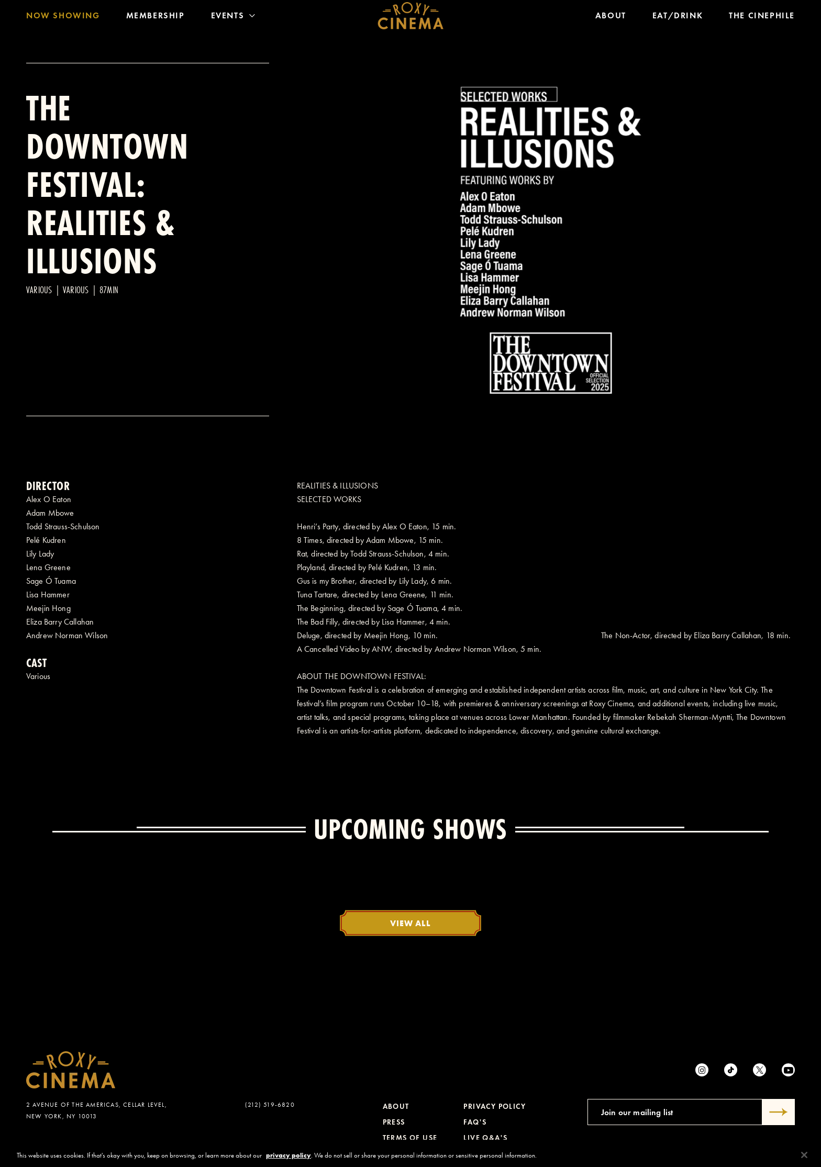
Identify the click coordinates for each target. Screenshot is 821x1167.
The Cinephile (762, 18)
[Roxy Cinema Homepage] (410, 18)
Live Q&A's (485, 1137)
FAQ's (474, 1122)
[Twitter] (759, 1069)
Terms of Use (410, 1137)
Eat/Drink (677, 18)
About (610, 18)
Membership (155, 18)
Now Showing (63, 18)
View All (410, 923)
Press (394, 1122)
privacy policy (288, 1159)
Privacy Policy (494, 1106)
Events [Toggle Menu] (233, 18)
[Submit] (778, 1112)
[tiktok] (730, 1069)
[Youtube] (788, 1069)
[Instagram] (701, 1069)
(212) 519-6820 (270, 1104)
